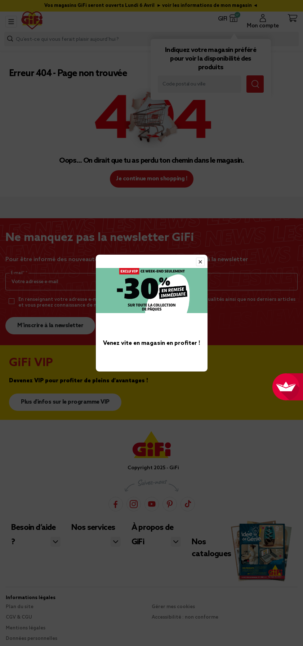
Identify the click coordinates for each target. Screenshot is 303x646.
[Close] (200, 262)
